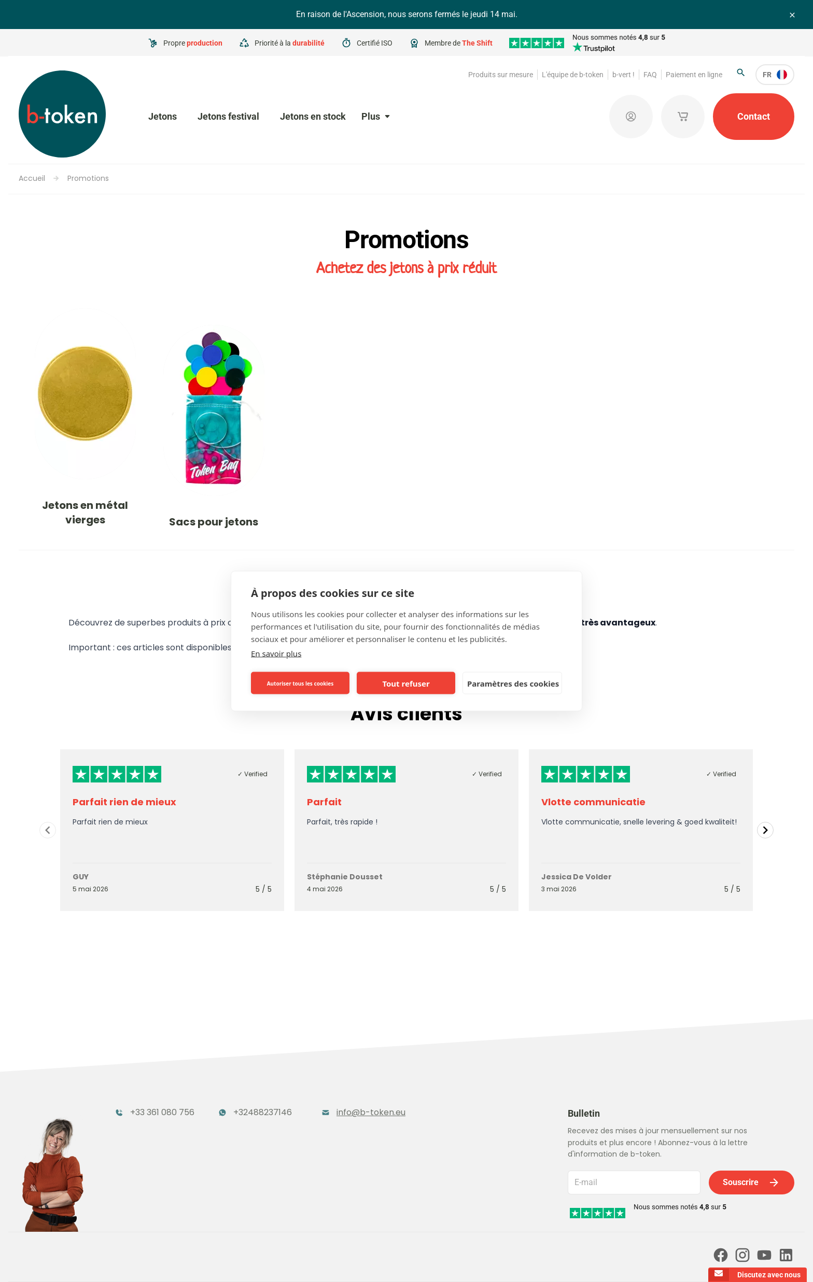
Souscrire (751, 1124)
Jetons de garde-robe (310, 1108)
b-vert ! (623, 74)
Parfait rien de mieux (124, 801)
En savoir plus (276, 653)
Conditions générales (309, 1259)
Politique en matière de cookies (490, 1259)
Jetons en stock (313, 116)
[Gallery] (406, 830)
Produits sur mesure (500, 74)
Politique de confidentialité (392, 1259)
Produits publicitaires (459, 1108)
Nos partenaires (236, 1215)
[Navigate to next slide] (765, 830)
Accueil (32, 178)
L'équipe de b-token (573, 74)
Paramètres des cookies (513, 683)
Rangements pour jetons (167, 1141)
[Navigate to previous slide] (47, 830)
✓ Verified (252, 774)
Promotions (88, 178)
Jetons (162, 116)
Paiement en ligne (694, 74)
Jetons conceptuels (304, 1141)
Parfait (324, 801)
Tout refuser (405, 683)
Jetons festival (228, 116)
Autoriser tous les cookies (300, 683)
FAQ (650, 74)
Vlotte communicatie (593, 801)
